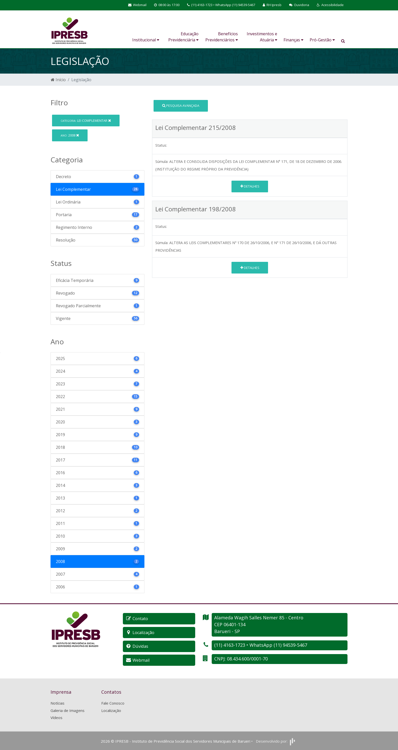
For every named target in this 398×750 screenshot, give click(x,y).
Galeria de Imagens (68, 709)
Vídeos (56, 717)
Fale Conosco (112, 702)
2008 (70, 135)
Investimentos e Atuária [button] (262, 37)
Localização (111, 709)
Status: (161, 145)
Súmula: (161, 161)
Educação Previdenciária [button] (183, 37)
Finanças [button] (293, 40)
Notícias (57, 702)
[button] (330, 5)
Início (58, 79)
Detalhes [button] (249, 186)
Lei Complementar (86, 120)
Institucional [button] (145, 40)
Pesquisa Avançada (180, 105)
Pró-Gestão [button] (322, 40)
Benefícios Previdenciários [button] (221, 37)
